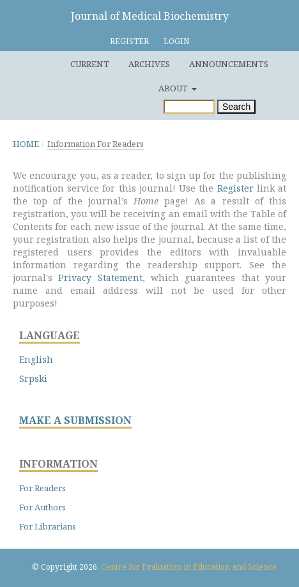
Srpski (33, 378)
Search (236, 107)
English (36, 359)
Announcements (228, 64)
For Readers (42, 488)
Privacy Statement (100, 277)
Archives (149, 64)
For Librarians (47, 526)
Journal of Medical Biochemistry (150, 16)
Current (89, 64)
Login (176, 41)
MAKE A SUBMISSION (75, 420)
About (174, 88)
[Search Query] (189, 107)
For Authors (42, 507)
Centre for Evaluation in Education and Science (189, 566)
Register (129, 41)
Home (26, 143)
